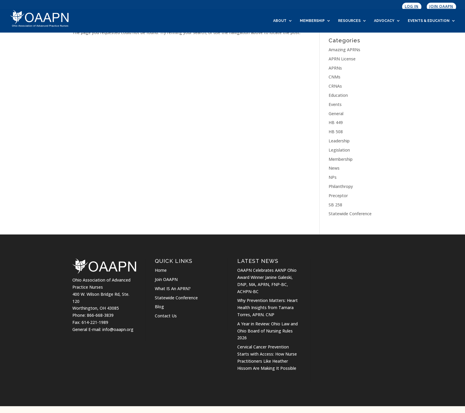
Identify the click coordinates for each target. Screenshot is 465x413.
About (279, 21)
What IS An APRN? (173, 288)
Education (338, 95)
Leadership (339, 141)
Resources (349, 21)
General (336, 113)
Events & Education (429, 21)
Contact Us (166, 316)
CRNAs (335, 86)
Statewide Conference (350, 213)
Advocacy (384, 21)
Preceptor (338, 195)
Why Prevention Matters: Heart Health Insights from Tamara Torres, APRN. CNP (267, 307)
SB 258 (335, 205)
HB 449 (336, 122)
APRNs (335, 68)
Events (335, 104)
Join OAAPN (441, 6)
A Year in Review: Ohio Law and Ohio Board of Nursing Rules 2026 (267, 331)
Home (161, 270)
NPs (333, 177)
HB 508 (336, 131)
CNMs (334, 77)
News (334, 168)
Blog (159, 306)
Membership (312, 21)
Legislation (339, 150)
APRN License (342, 59)
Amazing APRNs (344, 49)
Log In (411, 6)
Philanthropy (341, 186)
